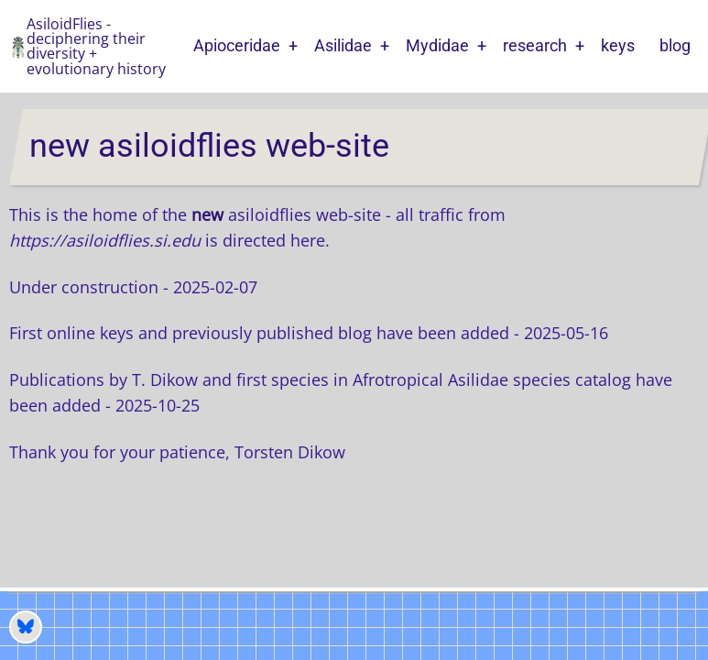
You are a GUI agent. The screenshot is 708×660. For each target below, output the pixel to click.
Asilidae (343, 45)
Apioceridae (236, 45)
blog (675, 45)
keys (618, 45)
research (535, 45)
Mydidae (437, 45)
